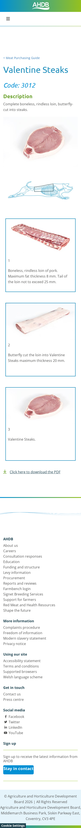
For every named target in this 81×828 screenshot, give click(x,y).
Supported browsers (20, 671)
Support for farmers (19, 599)
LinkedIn (15, 727)
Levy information (17, 572)
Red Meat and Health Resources (29, 605)
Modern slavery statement (24, 638)
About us (10, 545)
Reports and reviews (20, 583)
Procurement (14, 578)
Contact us (12, 694)
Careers (9, 551)
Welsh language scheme (23, 677)
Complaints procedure (21, 627)
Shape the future (17, 610)
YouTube (16, 732)
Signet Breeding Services (23, 594)
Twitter (14, 722)
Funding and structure (21, 567)
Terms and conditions (21, 666)
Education (11, 561)
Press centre (13, 699)
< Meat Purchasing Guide (21, 58)
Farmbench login (17, 588)
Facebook (16, 716)
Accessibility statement (22, 660)
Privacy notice (14, 643)
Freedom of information (22, 633)
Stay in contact (18, 768)
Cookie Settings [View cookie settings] (13, 825)
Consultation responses (22, 556)
